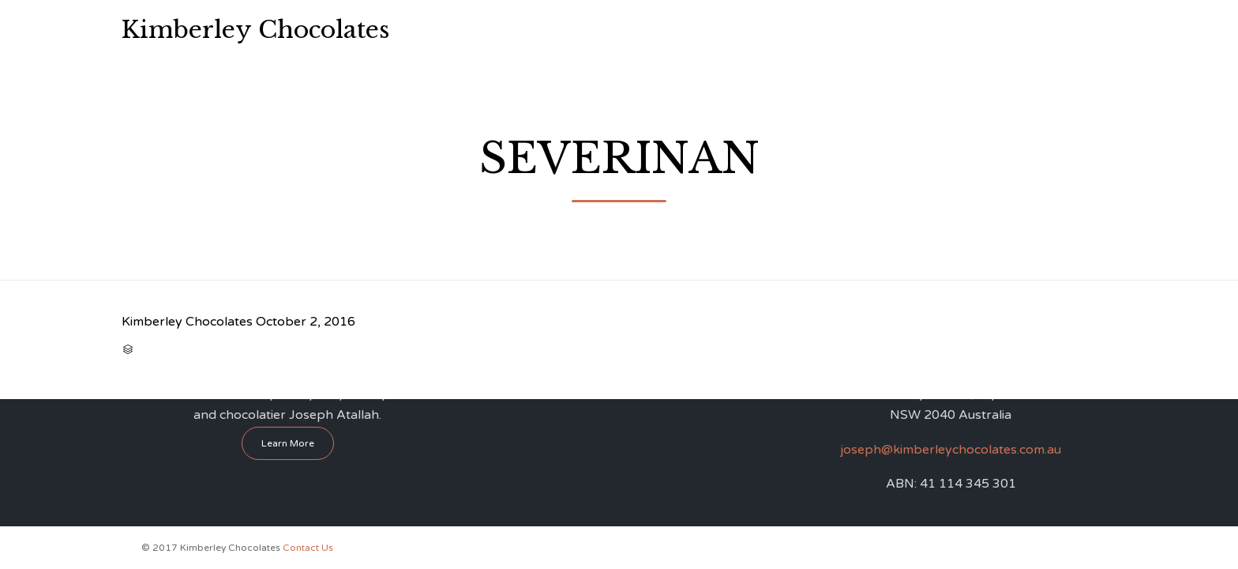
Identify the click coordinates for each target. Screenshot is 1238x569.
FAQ (831, 29)
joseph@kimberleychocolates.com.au (950, 450)
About (529, 29)
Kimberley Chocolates (255, 30)
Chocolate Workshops (623, 29)
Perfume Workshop (750, 29)
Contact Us (892, 29)
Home (477, 29)
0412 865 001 (1056, 28)
